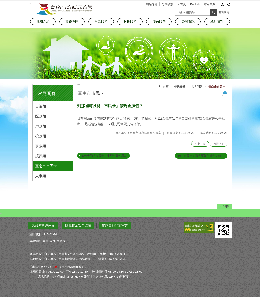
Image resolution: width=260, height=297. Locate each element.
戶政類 (40, 126)
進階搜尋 (224, 12)
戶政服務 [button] (100, 21)
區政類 (40, 116)
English (195, 4)
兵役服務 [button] (130, 21)
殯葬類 (40, 156)
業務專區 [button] (71, 21)
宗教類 (40, 146)
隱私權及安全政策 (78, 225)
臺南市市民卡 (46, 166)
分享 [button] (228, 5)
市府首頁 (209, 4)
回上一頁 (200, 143)
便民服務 (180, 86)
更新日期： (35, 234)
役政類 (40, 136)
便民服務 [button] (159, 21)
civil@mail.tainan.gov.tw (67, 276)
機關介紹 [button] (42, 21)
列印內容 (225, 93)
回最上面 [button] (218, 143)
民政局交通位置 (43, 225)
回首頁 (181, 4)
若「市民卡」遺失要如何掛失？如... (200, 155)
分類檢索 (167, 4)
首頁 (166, 86)
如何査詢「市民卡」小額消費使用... (104, 155)
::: (31, 83)
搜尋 (178, 11)
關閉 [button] (226, 206)
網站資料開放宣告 (115, 225)
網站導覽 (151, 4)
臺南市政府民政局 (64, 9)
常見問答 (47, 93)
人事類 (40, 176)
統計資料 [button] (216, 21)
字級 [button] (222, 5)
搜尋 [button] (213, 12)
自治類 (40, 106)
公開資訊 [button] (188, 21)
